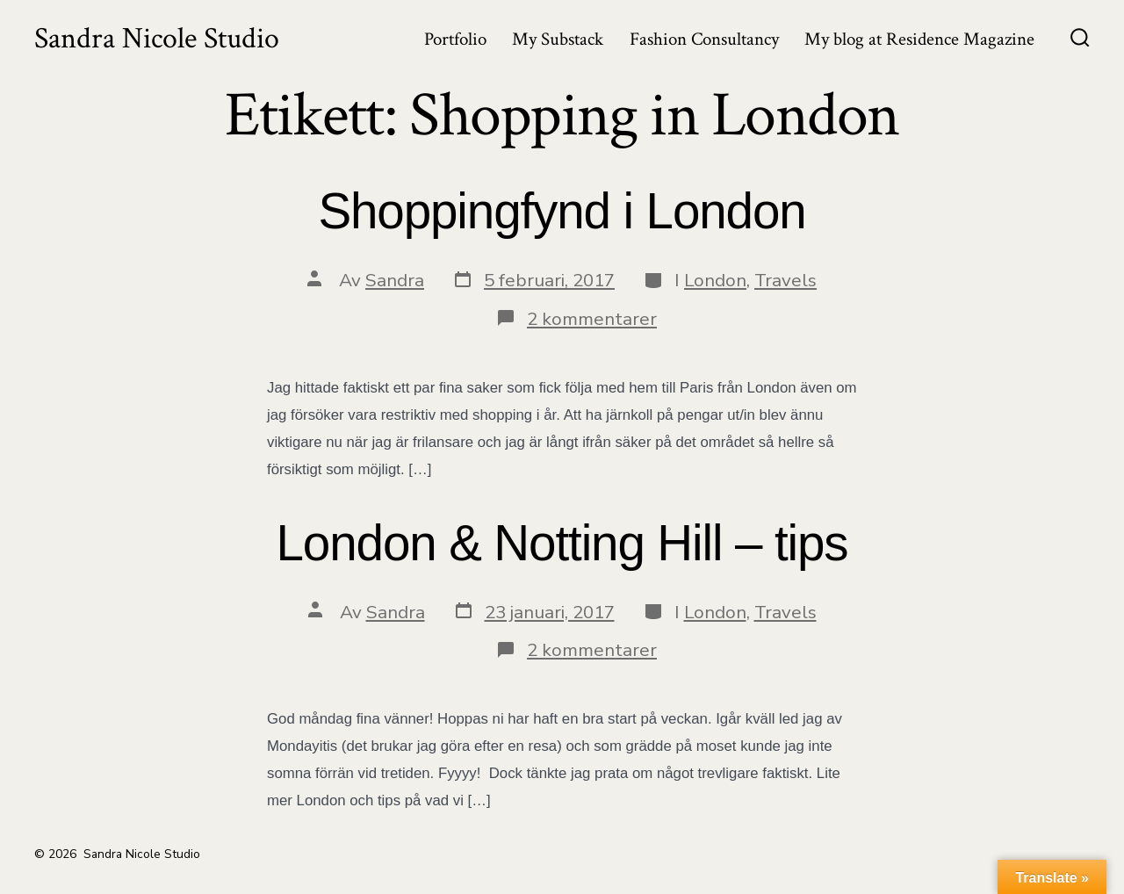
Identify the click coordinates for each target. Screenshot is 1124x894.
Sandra (394, 280)
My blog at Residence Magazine (919, 39)
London (715, 280)
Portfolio (455, 39)
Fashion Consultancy (704, 39)
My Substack (557, 39)
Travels (785, 280)
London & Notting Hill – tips (562, 543)
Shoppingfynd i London (561, 211)
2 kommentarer (592, 318)
